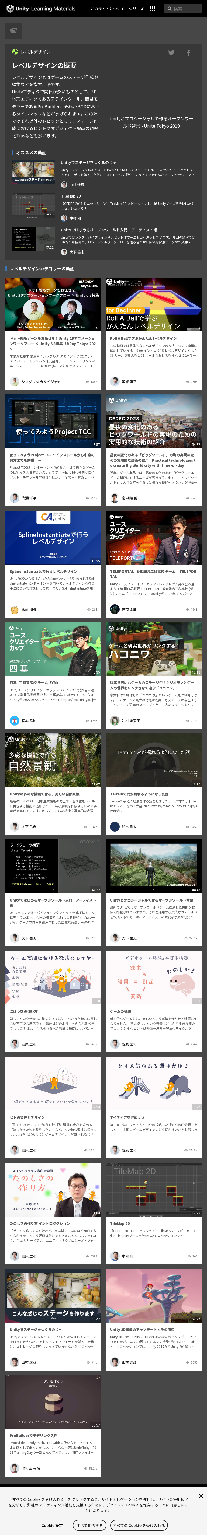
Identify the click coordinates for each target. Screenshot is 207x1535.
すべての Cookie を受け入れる (139, 1525)
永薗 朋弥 (23, 609)
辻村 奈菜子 (125, 721)
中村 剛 (71, 218)
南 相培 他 (123, 498)
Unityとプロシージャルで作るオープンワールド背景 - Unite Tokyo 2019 (151, 122)
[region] (103, 1511)
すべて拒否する (90, 1525)
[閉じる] (201, 1496)
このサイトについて (108, 8)
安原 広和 (23, 1044)
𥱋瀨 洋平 (123, 381)
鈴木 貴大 (123, 827)
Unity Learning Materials (40, 9)
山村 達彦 (72, 184)
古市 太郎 (123, 609)
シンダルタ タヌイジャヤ (35, 381)
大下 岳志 (72, 252)
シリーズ (136, 8)
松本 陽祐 (23, 721)
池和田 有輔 (25, 1468)
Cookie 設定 (52, 1525)
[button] (153, 9)
